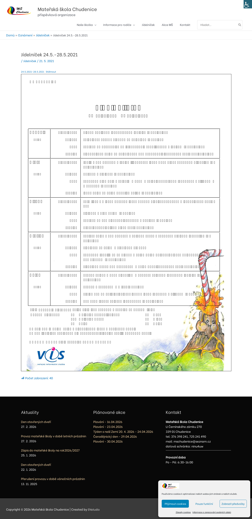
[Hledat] (239, 24)
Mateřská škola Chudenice (84, 6)
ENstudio (94, 508)
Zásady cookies (183, 512)
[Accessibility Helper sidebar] (248, 4)
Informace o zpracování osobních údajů (211, 512)
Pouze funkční (204, 504)
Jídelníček (30, 60)
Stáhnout (51, 70)
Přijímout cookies (175, 504)
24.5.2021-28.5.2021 (33, 70)
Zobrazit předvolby (233, 504)
